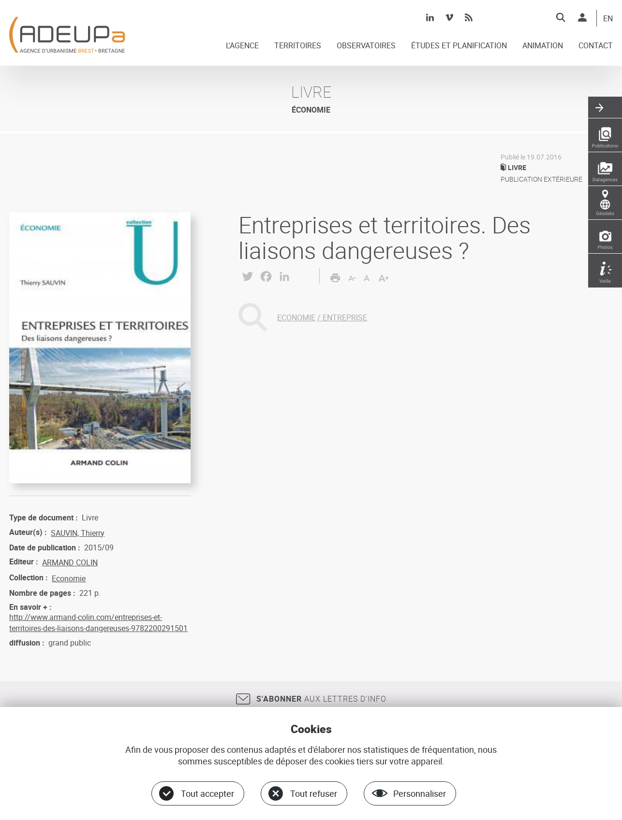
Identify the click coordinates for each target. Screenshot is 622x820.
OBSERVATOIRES (366, 46)
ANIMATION (542, 46)
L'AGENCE (242, 46)
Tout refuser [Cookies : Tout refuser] (313, 793)
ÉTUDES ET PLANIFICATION (459, 46)
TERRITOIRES (297, 46)
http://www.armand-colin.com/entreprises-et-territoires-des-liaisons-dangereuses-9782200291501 (98, 622)
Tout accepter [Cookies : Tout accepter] (207, 793)
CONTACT (595, 46)
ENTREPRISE (345, 317)
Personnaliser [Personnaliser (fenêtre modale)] (419, 793)
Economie (69, 578)
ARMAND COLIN (70, 562)
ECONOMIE (296, 317)
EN (608, 19)
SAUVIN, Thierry (77, 533)
